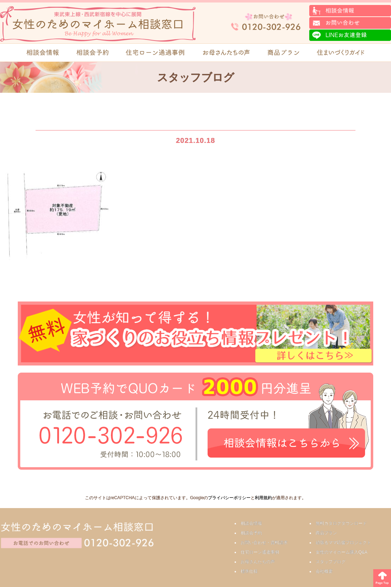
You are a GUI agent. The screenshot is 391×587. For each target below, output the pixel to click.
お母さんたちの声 (258, 561)
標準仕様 (249, 571)
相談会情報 (251, 523)
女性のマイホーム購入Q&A (341, 552)
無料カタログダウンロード (341, 523)
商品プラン (326, 532)
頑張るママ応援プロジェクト (343, 542)
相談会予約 (251, 532)
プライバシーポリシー (229, 497)
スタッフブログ (331, 561)
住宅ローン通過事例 (260, 552)
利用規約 (263, 497)
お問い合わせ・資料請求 (264, 542)
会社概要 (324, 571)
